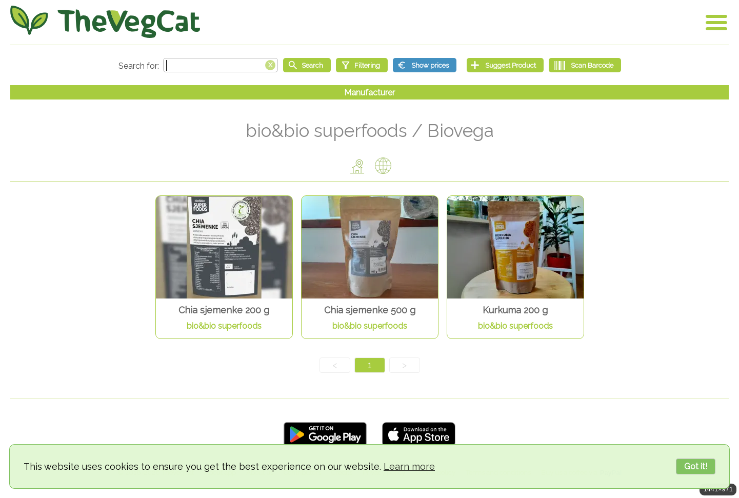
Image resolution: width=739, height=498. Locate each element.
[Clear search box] (270, 64)
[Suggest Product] (505, 65)
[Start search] (307, 65)
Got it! (695, 466)
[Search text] (220, 65)
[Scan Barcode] (585, 65)
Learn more (409, 466)
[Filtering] (362, 65)
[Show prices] (424, 65)
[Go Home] (105, 21)
